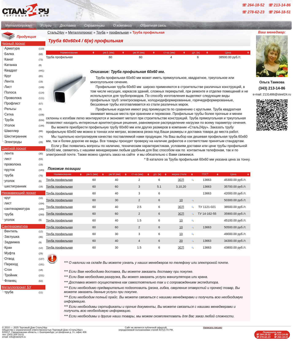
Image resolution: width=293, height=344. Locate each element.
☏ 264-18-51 (279, 12)
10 (181, 200)
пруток (9, 170)
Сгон (8, 269)
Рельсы (10, 109)
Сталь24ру (55, 32)
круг (7, 198)
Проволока (13, 98)
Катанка (10, 65)
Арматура (12, 48)
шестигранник (15, 186)
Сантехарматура (15, 226)
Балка (9, 54)
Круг (7, 76)
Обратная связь (153, 25)
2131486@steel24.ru (277, 94)
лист (8, 159)
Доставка (68, 25)
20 (181, 240)
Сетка (9, 114)
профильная (119, 32)
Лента (9, 81)
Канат (9, 59)
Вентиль (11, 231)
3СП (181, 180)
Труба (9, 120)
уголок (9, 181)
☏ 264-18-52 (253, 5)
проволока (12, 164)
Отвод (9, 258)
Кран (8, 247)
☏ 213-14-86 (279, 5)
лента (9, 153)
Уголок (9, 125)
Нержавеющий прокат (19, 193)
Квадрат (10, 70)
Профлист (12, 103)
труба (8, 175)
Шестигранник (15, 136)
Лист (8, 87)
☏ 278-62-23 (253, 12)
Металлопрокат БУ (16, 287)
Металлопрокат (18, 25)
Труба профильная (59, 180)
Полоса (10, 92)
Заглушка (11, 236)
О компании (122, 25)
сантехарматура (17, 209)
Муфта (9, 253)
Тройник (10, 275)
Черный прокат (13, 43)
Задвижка (12, 242)
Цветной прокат (14, 148)
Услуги (46, 25)
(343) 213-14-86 (272, 88)
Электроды (13, 142)
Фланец (10, 280)
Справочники (94, 25)
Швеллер (11, 131)
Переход (11, 264)
